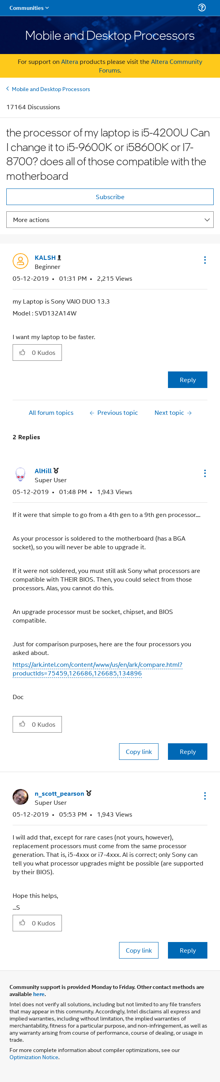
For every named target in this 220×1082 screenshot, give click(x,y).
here (39, 993)
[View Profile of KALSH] (48, 257)
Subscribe (110, 196)
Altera (69, 61)
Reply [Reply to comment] (188, 751)
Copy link (139, 751)
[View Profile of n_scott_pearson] (63, 793)
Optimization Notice (33, 1056)
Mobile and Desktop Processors (51, 88)
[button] (204, 259)
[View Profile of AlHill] (47, 471)
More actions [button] (31, 219)
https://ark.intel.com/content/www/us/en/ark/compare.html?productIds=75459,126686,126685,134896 (98, 668)
